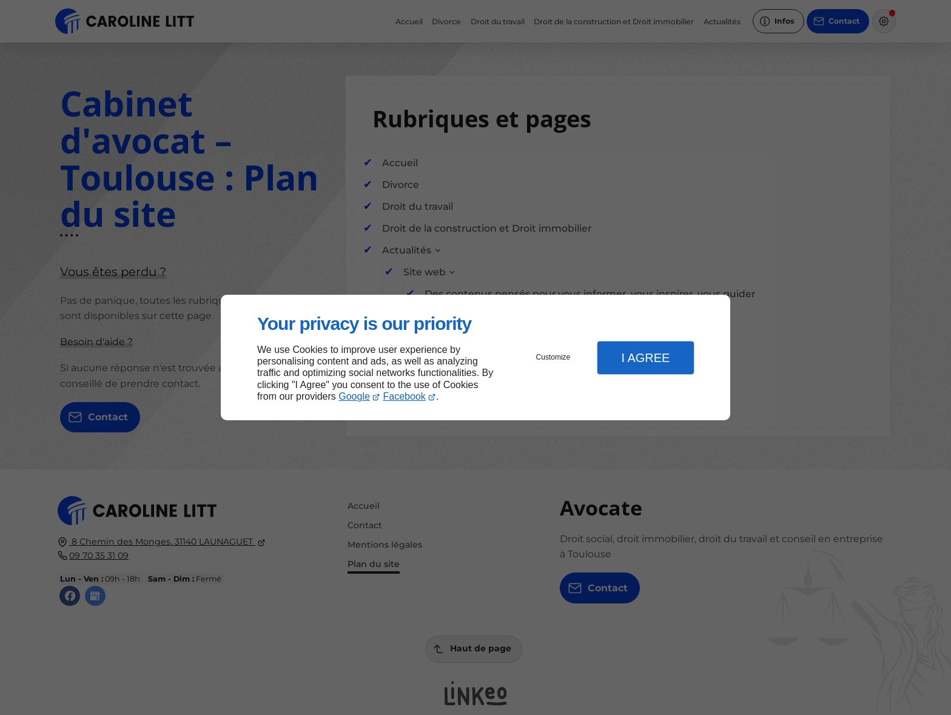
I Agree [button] (645, 357)
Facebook (404, 396)
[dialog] (475, 357)
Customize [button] (553, 357)
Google (354, 396)
